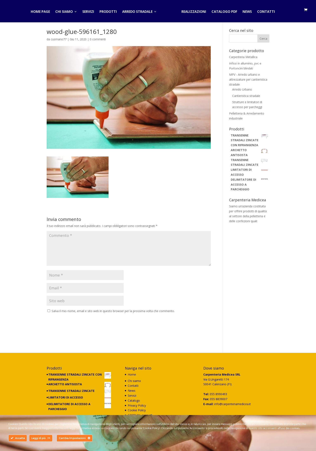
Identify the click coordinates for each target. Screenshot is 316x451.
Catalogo (134, 400)
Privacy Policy (137, 405)
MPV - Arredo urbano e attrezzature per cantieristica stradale (248, 79)
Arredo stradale (139, 11)
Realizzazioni (192, 11)
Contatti (264, 11)
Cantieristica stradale (246, 96)
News (245, 11)
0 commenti (98, 39)
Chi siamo (66, 11)
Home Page (42, 11)
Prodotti (109, 11)
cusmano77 (58, 39)
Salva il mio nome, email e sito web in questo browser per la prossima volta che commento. (113, 311)
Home (132, 374)
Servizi (90, 11)
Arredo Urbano (242, 89)
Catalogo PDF (223, 11)
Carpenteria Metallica (243, 57)
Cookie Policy (137, 410)
